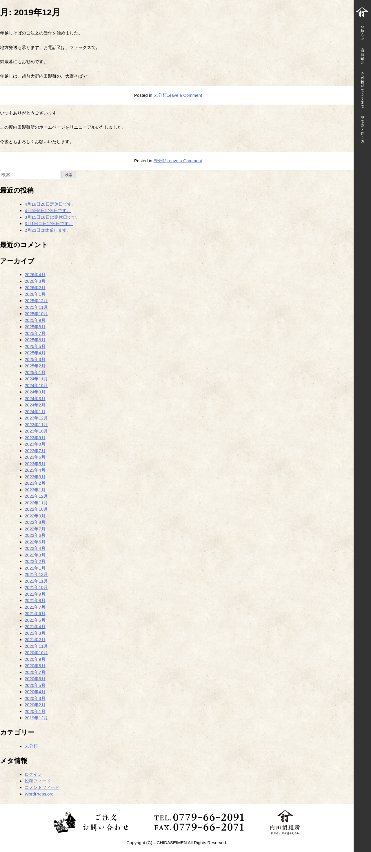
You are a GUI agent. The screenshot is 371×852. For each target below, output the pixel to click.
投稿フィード (38, 780)
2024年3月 (35, 398)
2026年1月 (35, 294)
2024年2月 (35, 404)
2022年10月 (36, 509)
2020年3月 (35, 698)
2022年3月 (35, 554)
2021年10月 (36, 587)
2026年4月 (35, 274)
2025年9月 (35, 320)
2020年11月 (36, 646)
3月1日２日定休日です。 (49, 223)
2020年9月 (35, 659)
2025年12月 (36, 300)
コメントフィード (42, 787)
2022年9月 (35, 515)
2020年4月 (35, 691)
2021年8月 (35, 600)
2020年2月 (35, 704)
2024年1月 (35, 411)
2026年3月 (35, 281)
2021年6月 (35, 613)
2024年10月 (36, 385)
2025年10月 (36, 313)
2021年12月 (36, 574)
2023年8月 (35, 443)
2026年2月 (35, 287)
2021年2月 (35, 639)
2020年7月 (35, 672)
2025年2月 (35, 365)
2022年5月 (35, 541)
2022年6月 (35, 535)
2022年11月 (36, 502)
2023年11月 (36, 424)
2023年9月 (35, 437)
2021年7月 (35, 607)
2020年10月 (36, 652)
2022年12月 (36, 496)
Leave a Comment (184, 95)
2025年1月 (35, 372)
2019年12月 (36, 717)
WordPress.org (39, 793)
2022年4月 (35, 548)
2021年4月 (35, 626)
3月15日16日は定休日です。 (52, 217)
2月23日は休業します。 (48, 230)
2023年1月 (35, 489)
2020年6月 (35, 678)
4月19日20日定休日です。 (50, 204)
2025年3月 (35, 359)
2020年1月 (35, 711)
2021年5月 (35, 620)
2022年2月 (35, 561)
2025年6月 (35, 339)
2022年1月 (35, 567)
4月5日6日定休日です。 (48, 210)
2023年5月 (35, 463)
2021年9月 (35, 594)
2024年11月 (36, 378)
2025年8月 (35, 326)
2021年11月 (36, 581)
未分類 (160, 95)
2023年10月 (36, 430)
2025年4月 (35, 352)
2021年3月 (35, 633)
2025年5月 (35, 346)
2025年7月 (35, 333)
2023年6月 (35, 457)
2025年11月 (36, 307)
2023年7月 (35, 450)
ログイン (33, 774)
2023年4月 (35, 470)
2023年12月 (36, 417)
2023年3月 (35, 476)
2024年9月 (35, 391)
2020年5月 (35, 685)
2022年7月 (35, 528)
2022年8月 (35, 522)
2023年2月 (35, 483)
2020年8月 (35, 665)
